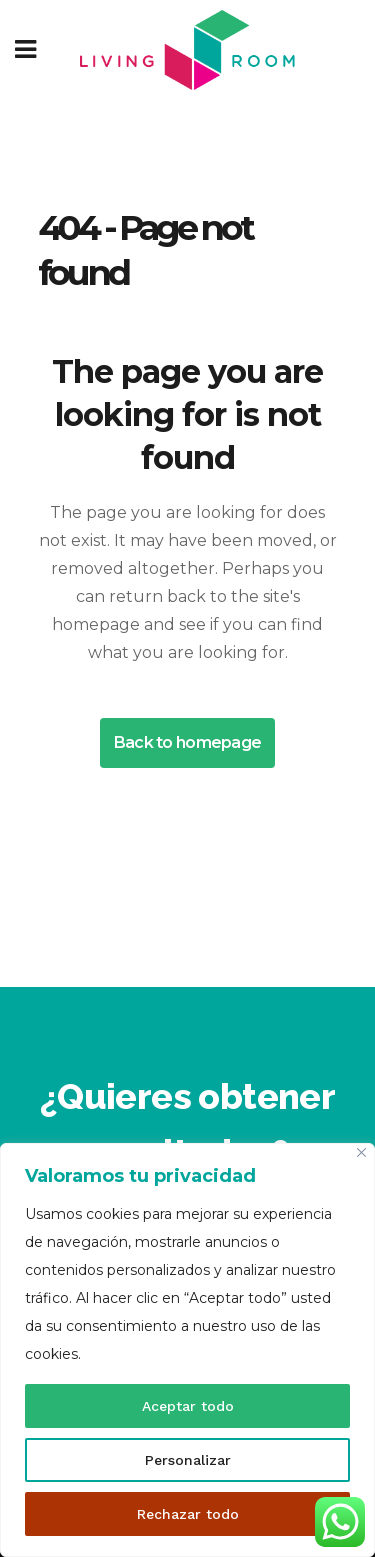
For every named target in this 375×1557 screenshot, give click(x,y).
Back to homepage (187, 742)
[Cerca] (361, 1152)
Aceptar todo (188, 1406)
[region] (187, 1350)
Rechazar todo (188, 1514)
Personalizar (188, 1460)
